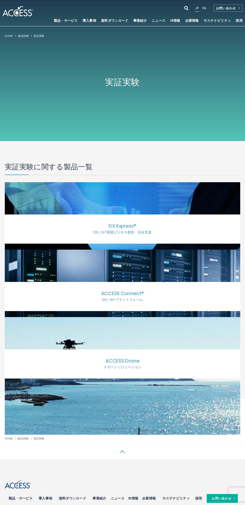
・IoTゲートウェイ (53, 412)
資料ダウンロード (114, 21)
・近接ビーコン (51, 398)
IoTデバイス (51, 385)
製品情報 (23, 36)
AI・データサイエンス (210, 424)
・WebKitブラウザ (88, 436)
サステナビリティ (176, 363)
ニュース (158, 21)
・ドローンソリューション (21, 436)
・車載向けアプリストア (91, 431)
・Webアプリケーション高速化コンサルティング (91, 455)
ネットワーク (203, 385)
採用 (239, 21)
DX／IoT (11, 385)
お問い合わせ (226, 8)
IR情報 (133, 363)
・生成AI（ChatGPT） (208, 437)
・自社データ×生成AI (207, 441)
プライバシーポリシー (41, 482)
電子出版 (158, 385)
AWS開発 (159, 425)
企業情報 (149, 363)
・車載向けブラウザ (88, 408)
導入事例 (89, 21)
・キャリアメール (122, 393)
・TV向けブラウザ (87, 403)
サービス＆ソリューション (130, 385)
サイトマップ (74, 482)
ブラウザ (82, 385)
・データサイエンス (206, 432)
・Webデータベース (123, 426)
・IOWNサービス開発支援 (21, 393)
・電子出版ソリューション (168, 393)
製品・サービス (21, 363)
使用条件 (11, 482)
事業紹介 (99, 363)
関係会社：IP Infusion (108, 482)
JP (197, 8)
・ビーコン (48, 393)
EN (204, 8)
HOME (9, 36)
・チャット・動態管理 (124, 398)
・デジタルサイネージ (124, 412)
